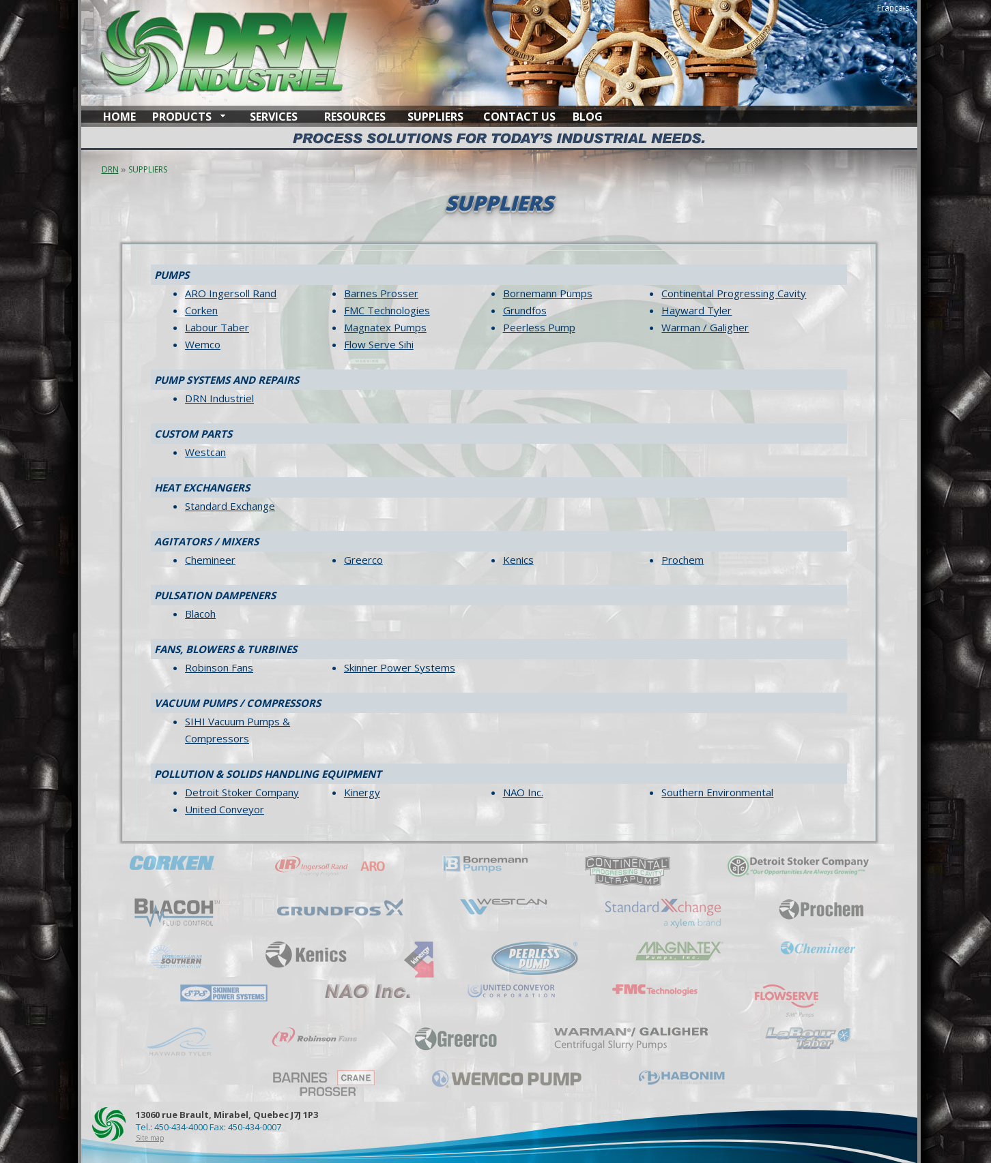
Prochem (682, 560)
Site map (150, 1138)
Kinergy (362, 792)
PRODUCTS (182, 116)
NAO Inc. (523, 792)
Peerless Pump (539, 327)
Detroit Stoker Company (242, 792)
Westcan (205, 452)
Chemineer (210, 560)
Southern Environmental (717, 792)
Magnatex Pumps (385, 327)
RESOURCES (355, 116)
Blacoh (200, 613)
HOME (119, 116)
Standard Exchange (230, 506)
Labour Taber (217, 327)
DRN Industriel (219, 398)
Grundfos (525, 310)
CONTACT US (519, 116)
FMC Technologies (387, 310)
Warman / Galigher (705, 327)
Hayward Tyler (696, 310)
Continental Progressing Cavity (733, 293)
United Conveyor (224, 809)
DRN (110, 169)
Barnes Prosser (381, 293)
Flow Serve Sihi (379, 344)
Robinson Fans (219, 667)
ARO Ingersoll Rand (230, 293)
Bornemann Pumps (547, 293)
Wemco (202, 344)
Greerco (363, 560)
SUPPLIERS (435, 116)
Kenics (518, 560)
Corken (201, 310)
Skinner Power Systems (399, 667)
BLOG (588, 116)
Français (893, 8)
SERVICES (274, 116)
